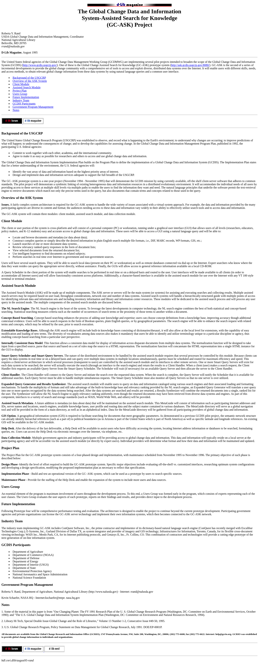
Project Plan (20, 90)
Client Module (21, 84)
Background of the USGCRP (29, 77)
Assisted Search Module (27, 87)
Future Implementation (26, 97)
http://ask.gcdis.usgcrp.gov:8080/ (190, 65)
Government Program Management (33, 106)
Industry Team (21, 100)
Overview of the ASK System (30, 80)
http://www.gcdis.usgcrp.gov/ (40, 65)
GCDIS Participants (24, 103)
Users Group (20, 93)
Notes (16, 110)
